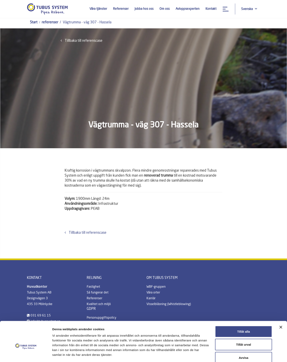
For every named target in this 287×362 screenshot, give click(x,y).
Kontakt (210, 9)
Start (33, 22)
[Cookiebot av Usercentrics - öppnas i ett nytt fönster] (25, 354)
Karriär (150, 298)
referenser (50, 22)
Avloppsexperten (187, 9)
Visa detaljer (216, 354)
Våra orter (153, 292)
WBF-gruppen (156, 286)
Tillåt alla (243, 309)
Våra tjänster (98, 9)
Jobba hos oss (143, 9)
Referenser (120, 9)
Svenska (249, 9)
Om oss (164, 9)
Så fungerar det (97, 292)
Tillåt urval (243, 322)
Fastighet (93, 286)
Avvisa (243, 335)
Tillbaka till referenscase (81, 41)
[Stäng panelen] (280, 305)
